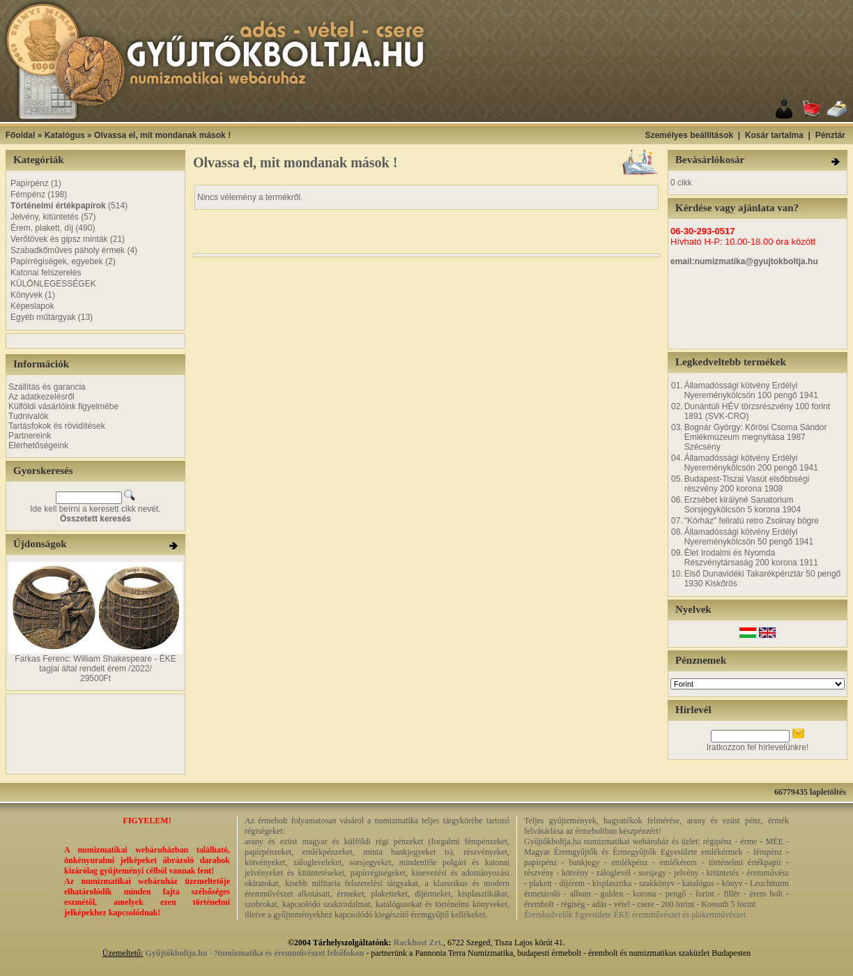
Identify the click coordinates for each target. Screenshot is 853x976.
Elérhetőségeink (38, 445)
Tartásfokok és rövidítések (56, 426)
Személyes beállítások (689, 135)
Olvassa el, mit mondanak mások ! (162, 135)
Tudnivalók (28, 416)
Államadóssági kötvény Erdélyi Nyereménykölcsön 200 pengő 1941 (751, 463)
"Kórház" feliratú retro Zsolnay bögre (751, 521)
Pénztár (830, 135)
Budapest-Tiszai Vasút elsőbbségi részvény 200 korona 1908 (746, 484)
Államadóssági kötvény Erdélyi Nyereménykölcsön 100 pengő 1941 (751, 390)
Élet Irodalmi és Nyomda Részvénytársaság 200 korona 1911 (751, 557)
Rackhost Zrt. (418, 942)
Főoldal (21, 135)
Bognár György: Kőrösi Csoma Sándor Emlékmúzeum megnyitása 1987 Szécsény (755, 437)
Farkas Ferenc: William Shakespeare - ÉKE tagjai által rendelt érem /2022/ (95, 663)
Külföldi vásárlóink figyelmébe (63, 406)
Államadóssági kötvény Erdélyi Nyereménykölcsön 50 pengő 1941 (748, 537)
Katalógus (65, 135)
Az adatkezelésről (41, 397)
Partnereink (29, 436)
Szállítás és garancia (47, 387)
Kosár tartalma (774, 135)
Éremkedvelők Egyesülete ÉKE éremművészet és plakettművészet (635, 915)
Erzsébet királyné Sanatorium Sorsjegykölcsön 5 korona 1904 (742, 504)
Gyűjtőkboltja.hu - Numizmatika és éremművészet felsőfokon (254, 953)
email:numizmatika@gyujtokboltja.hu (744, 261)
